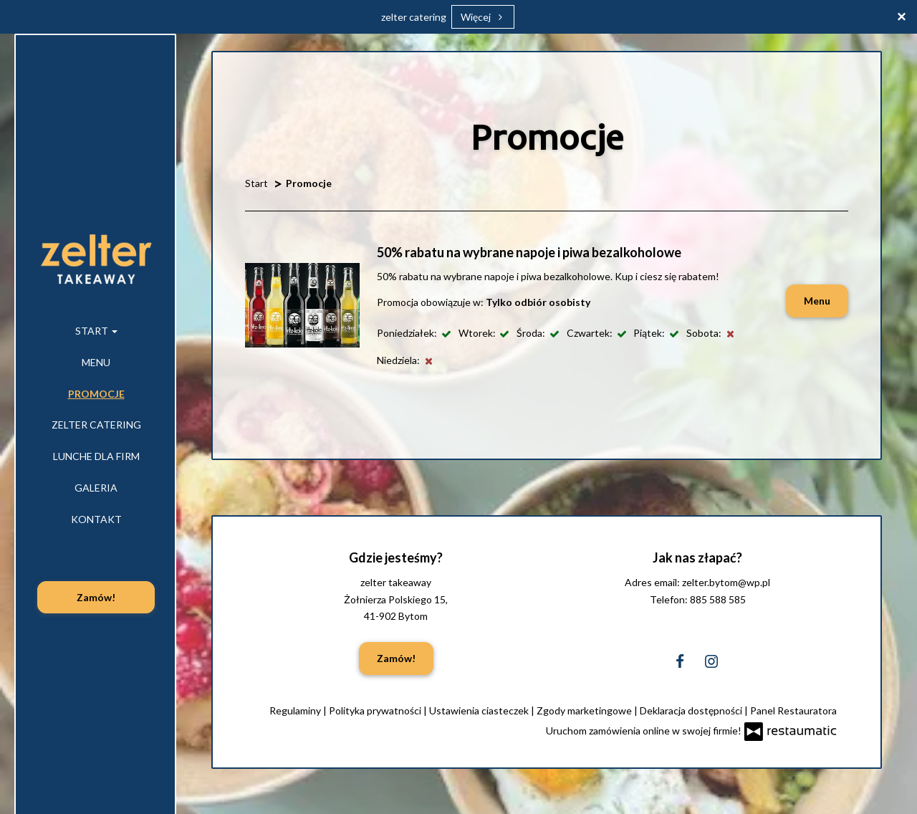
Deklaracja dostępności (692, 710)
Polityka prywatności (376, 710)
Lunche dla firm (96, 456)
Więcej (483, 17)
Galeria (96, 488)
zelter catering (413, 17)
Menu (96, 362)
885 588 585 (718, 599)
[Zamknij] (901, 16)
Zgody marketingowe (585, 710)
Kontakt (96, 519)
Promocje (96, 394)
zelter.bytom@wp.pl (726, 582)
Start (96, 331)
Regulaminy (296, 710)
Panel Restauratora (793, 710)
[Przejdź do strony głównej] (96, 259)
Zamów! (96, 597)
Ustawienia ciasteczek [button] (480, 710)
